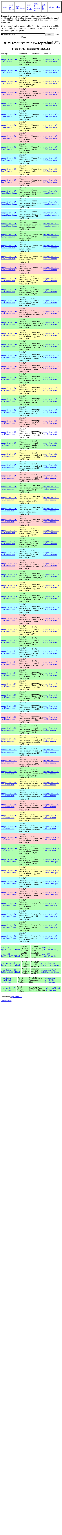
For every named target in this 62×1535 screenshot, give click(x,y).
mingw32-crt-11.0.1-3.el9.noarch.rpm (51, 729)
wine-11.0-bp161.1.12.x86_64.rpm (51, 948)
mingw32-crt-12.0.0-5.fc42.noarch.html (9, 236)
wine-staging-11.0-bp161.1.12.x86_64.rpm (50, 964)
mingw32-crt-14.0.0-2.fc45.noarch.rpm (51, 60)
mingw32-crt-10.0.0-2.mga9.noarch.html (9, 904)
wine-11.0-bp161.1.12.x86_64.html (10, 948)
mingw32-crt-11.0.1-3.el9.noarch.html (9, 729)
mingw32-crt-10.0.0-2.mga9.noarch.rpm (51, 904)
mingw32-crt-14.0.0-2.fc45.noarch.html (9, 60)
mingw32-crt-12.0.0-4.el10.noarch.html (9, 280)
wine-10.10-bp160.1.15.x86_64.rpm (51, 955)
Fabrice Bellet (6, 1001)
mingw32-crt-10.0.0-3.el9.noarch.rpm (51, 817)
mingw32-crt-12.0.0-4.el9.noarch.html (9, 444)
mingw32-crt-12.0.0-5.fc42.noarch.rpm (51, 236)
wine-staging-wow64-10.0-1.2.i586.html (6, 980)
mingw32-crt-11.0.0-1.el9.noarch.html (9, 773)
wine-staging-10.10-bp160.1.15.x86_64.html (10, 971)
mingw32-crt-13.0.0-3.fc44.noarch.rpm (51, 104)
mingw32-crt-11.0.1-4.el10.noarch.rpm (51, 630)
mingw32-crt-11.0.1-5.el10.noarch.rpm (51, 532)
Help (58, 7)
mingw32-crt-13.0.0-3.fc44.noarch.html (9, 104)
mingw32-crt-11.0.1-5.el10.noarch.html (9, 532)
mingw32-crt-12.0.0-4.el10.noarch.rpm (51, 280)
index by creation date (37, 7)
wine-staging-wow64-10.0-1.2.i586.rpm (50, 980)
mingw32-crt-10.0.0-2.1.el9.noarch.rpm (51, 860)
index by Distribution (20, 7)
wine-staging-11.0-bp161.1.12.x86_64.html (10, 964)
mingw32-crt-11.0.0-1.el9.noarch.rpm (51, 773)
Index (5, 7)
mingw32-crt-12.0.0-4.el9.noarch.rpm (51, 444)
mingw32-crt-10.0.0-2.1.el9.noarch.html (9, 860)
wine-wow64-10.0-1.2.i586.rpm (53, 989)
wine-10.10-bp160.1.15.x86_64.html (10, 955)
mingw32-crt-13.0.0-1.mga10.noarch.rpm (51, 192)
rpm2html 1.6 (16, 997)
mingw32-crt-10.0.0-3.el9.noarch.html (9, 817)
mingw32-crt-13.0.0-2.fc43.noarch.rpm (51, 148)
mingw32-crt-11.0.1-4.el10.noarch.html (9, 630)
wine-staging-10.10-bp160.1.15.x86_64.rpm (50, 971)
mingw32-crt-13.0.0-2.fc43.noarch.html (9, 148)
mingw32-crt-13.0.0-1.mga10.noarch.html (9, 192)
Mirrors (52, 7)
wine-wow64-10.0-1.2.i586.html (8, 989)
